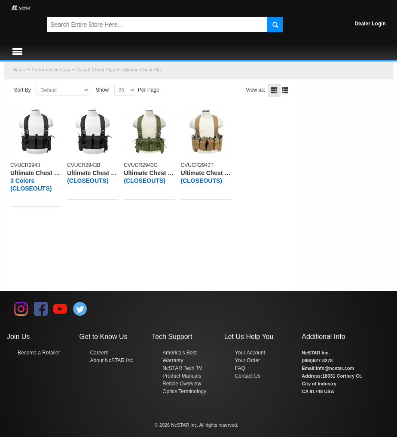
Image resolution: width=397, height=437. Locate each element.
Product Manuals (181, 376)
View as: (255, 90)
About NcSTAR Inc (111, 360)
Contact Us (247, 376)
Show (102, 90)
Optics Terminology (184, 391)
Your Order (247, 360)
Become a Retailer (39, 353)
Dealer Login (370, 23)
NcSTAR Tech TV (182, 368)
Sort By (22, 90)
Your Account (250, 353)
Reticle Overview (181, 384)
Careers (99, 353)
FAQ (240, 368)
